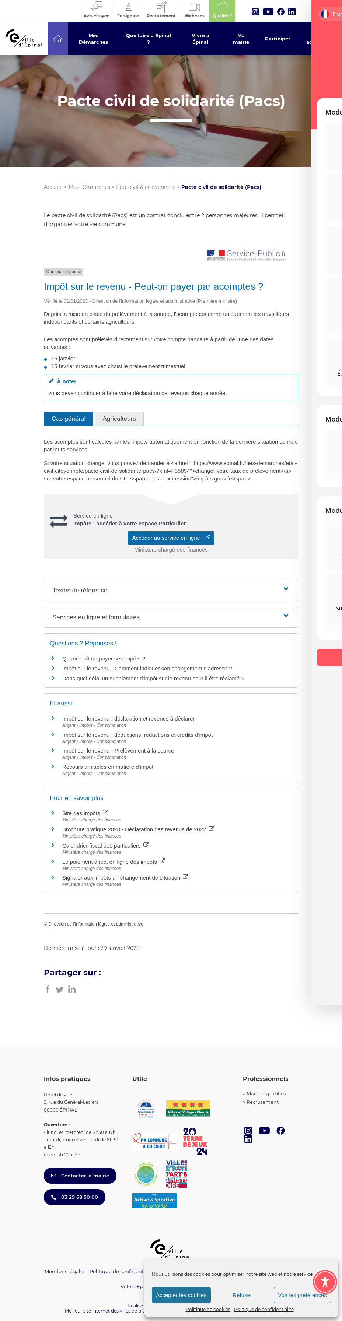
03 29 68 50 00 (74, 1197)
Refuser (242, 1295)
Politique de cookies (208, 1309)
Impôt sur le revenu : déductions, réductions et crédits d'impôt (137, 735)
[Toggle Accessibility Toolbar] (325, 1282)
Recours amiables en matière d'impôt (107, 767)
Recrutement (263, 1102)
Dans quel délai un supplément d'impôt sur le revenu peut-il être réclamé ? (153, 678)
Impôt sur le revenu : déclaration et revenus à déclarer (128, 718)
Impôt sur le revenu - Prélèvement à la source (118, 750)
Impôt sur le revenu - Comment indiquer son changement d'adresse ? (147, 668)
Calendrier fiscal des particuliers (105, 845)
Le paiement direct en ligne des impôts (113, 862)
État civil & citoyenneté (145, 187)
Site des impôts (85, 813)
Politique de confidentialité (264, 1309)
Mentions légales (65, 1271)
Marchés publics (266, 1093)
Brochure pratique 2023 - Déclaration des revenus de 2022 (138, 829)
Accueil (53, 187)
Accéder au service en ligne (171, 538)
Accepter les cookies (181, 1295)
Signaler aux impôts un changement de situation (125, 877)
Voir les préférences (302, 1295)
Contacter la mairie (80, 1176)
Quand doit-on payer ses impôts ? (103, 658)
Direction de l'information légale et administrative (95, 924)
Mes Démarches (89, 187)
